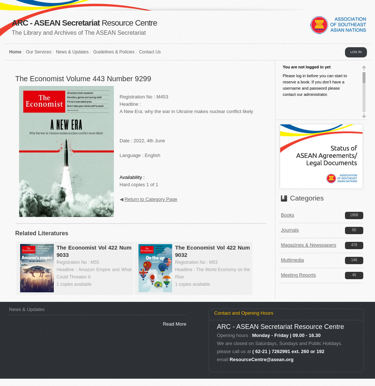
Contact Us (150, 52)
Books (287, 215)
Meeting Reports (298, 275)
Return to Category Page (151, 199)
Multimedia (292, 260)
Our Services (38, 52)
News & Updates (72, 52)
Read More (174, 324)
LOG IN (356, 52)
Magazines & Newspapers (308, 245)
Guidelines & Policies (113, 52)
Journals (290, 230)
